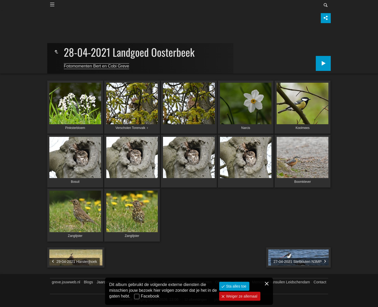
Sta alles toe (235, 286)
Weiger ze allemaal (241, 296)
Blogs (88, 282)
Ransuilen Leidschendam (289, 282)
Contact (320, 282)
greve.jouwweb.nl (66, 282)
